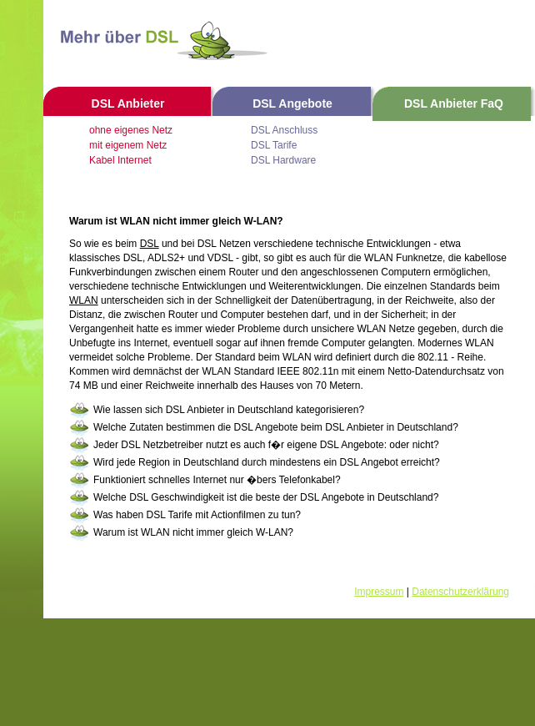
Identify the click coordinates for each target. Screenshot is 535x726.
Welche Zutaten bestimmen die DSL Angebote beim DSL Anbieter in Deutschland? (275, 427)
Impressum (378, 591)
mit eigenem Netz (128, 145)
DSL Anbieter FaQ (453, 103)
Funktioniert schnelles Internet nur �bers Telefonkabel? (217, 480)
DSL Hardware (283, 160)
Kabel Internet (120, 160)
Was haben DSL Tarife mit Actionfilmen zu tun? (197, 515)
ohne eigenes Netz (130, 130)
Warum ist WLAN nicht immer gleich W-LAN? (193, 532)
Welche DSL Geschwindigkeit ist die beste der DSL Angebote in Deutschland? (265, 497)
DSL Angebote (292, 103)
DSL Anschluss (284, 130)
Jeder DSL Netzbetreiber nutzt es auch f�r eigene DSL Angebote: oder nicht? (266, 445)
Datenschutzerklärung (460, 591)
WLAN (83, 300)
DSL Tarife (274, 145)
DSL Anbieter (128, 103)
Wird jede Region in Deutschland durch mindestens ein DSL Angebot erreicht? (266, 462)
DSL (149, 244)
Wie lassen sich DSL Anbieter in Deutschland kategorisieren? (228, 410)
